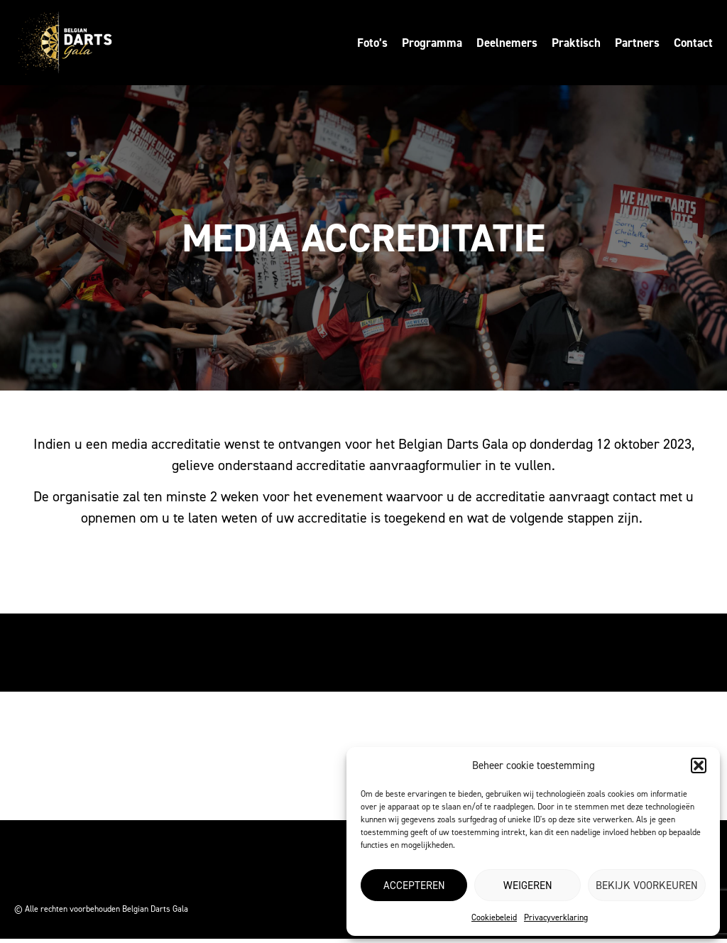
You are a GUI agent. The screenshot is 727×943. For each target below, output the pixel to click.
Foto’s (372, 42)
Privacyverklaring (556, 917)
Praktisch (576, 42)
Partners (637, 42)
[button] (699, 765)
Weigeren (527, 885)
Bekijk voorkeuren (647, 885)
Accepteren (414, 885)
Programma (432, 42)
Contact (693, 42)
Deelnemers (506, 42)
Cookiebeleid (494, 917)
